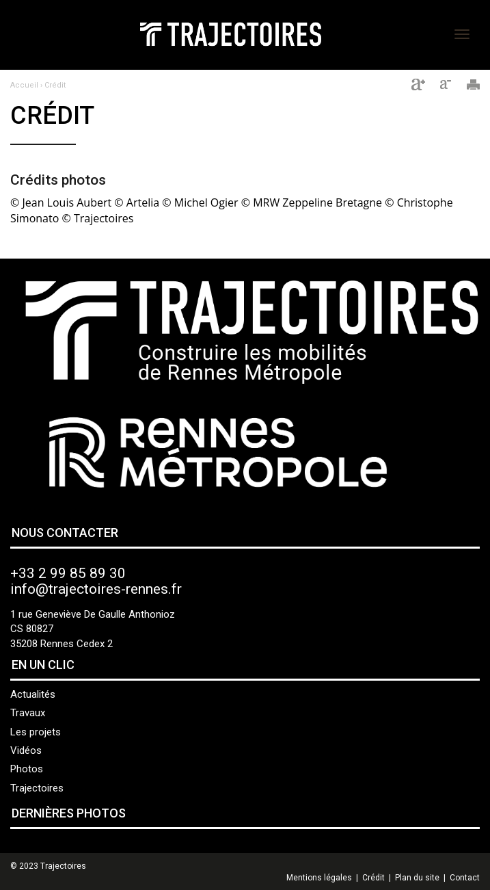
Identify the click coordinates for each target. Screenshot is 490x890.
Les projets (35, 732)
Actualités (32, 694)
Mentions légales (319, 877)
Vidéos (26, 750)
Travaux (27, 713)
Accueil (24, 85)
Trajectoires (37, 788)
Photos (26, 769)
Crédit (55, 85)
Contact (465, 877)
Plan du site (417, 877)
